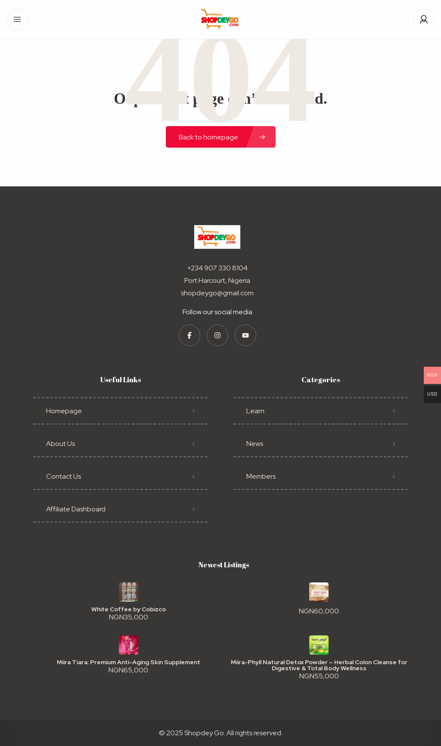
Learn (255, 410)
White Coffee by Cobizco (128, 609)
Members (261, 476)
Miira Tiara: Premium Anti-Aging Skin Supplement (128, 662)
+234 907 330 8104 (217, 267)
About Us (60, 443)
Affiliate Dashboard (76, 509)
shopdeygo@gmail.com (217, 292)
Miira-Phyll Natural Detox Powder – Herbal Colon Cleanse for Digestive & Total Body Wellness (319, 665)
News (254, 443)
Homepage (64, 410)
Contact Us (63, 476)
